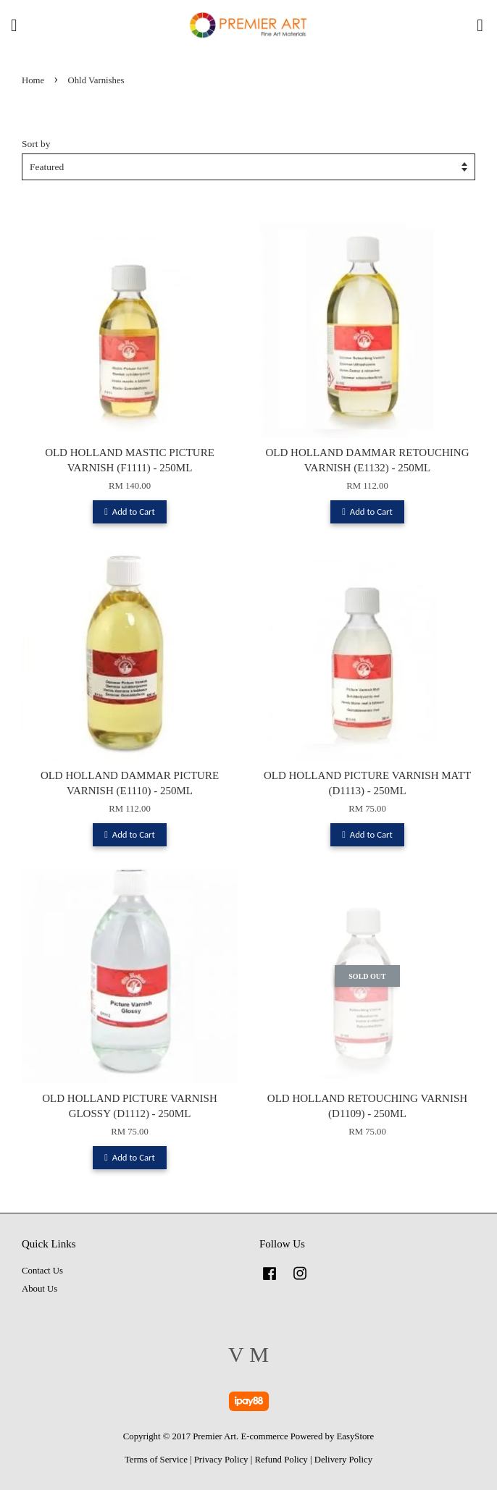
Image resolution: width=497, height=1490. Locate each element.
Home (33, 80)
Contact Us (42, 1271)
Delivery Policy (343, 1460)
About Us (39, 1289)
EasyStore (356, 1436)
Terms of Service (156, 1460)
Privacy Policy (221, 1460)
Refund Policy (280, 1460)
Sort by (36, 143)
